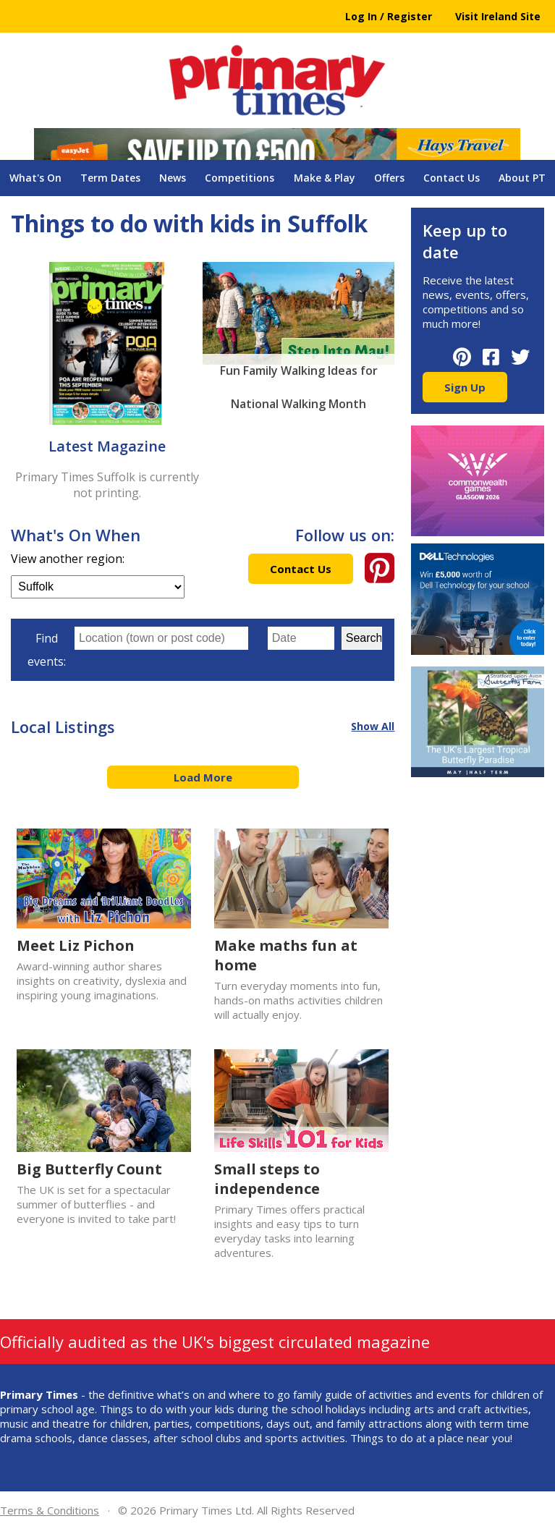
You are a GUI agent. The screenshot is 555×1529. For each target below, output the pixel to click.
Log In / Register (388, 16)
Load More (203, 777)
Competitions (239, 178)
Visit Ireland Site (498, 16)
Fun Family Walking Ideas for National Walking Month (299, 375)
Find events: (46, 649)
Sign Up (465, 387)
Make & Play (324, 178)
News (172, 178)
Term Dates (110, 178)
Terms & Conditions (49, 1510)
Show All (372, 726)
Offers (389, 178)
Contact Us (451, 178)
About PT (522, 178)
